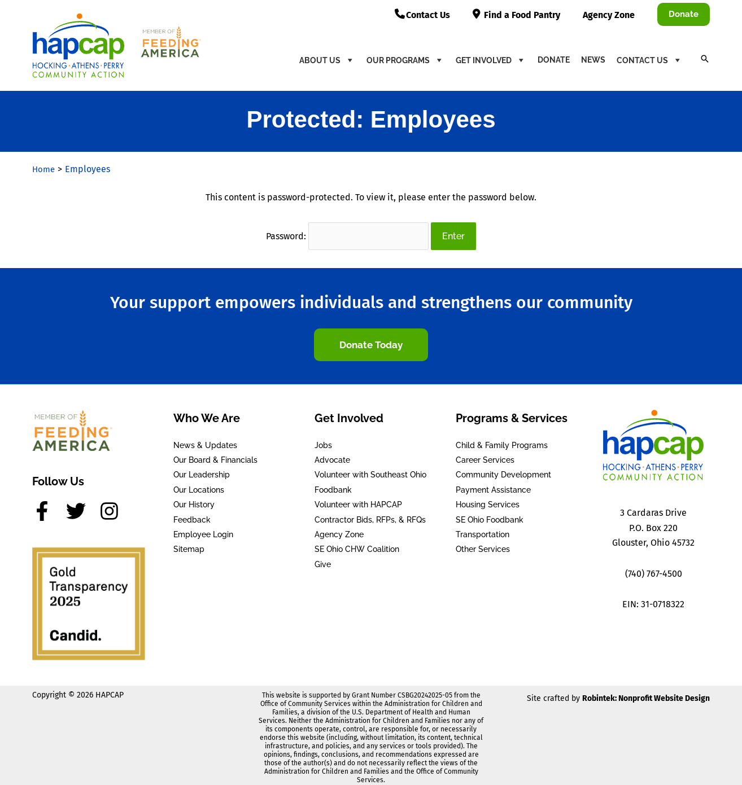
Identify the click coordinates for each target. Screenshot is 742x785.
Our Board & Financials (215, 455)
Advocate (332, 455)
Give (323, 559)
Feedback (192, 515)
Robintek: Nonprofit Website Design (646, 694)
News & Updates (205, 440)
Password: (347, 234)
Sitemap (188, 544)
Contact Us (650, 60)
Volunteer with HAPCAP (358, 500)
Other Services (483, 544)
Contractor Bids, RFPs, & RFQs (370, 515)
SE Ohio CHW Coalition (357, 544)
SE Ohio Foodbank (489, 515)
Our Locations (198, 485)
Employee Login (203, 529)
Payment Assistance (493, 485)
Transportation (482, 529)
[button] (683, 14)
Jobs (323, 440)
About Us (327, 60)
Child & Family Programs (502, 440)
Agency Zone (339, 529)
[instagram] (112, 506)
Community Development (503, 470)
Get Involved (491, 60)
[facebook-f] (48, 506)
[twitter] (82, 506)
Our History (194, 500)
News (593, 59)
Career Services (485, 455)
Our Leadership (201, 470)
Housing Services (488, 500)
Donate (554, 59)
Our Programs (405, 60)
